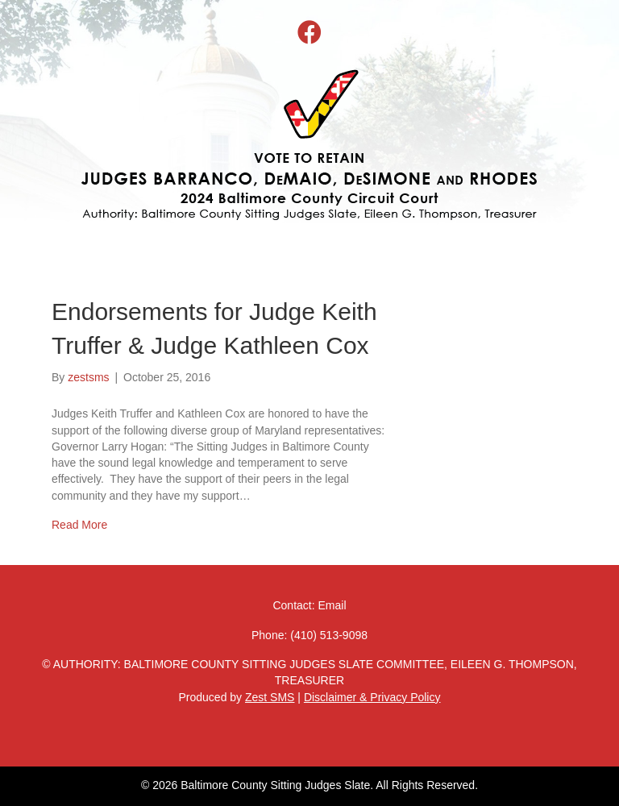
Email (332, 605)
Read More (79, 524)
